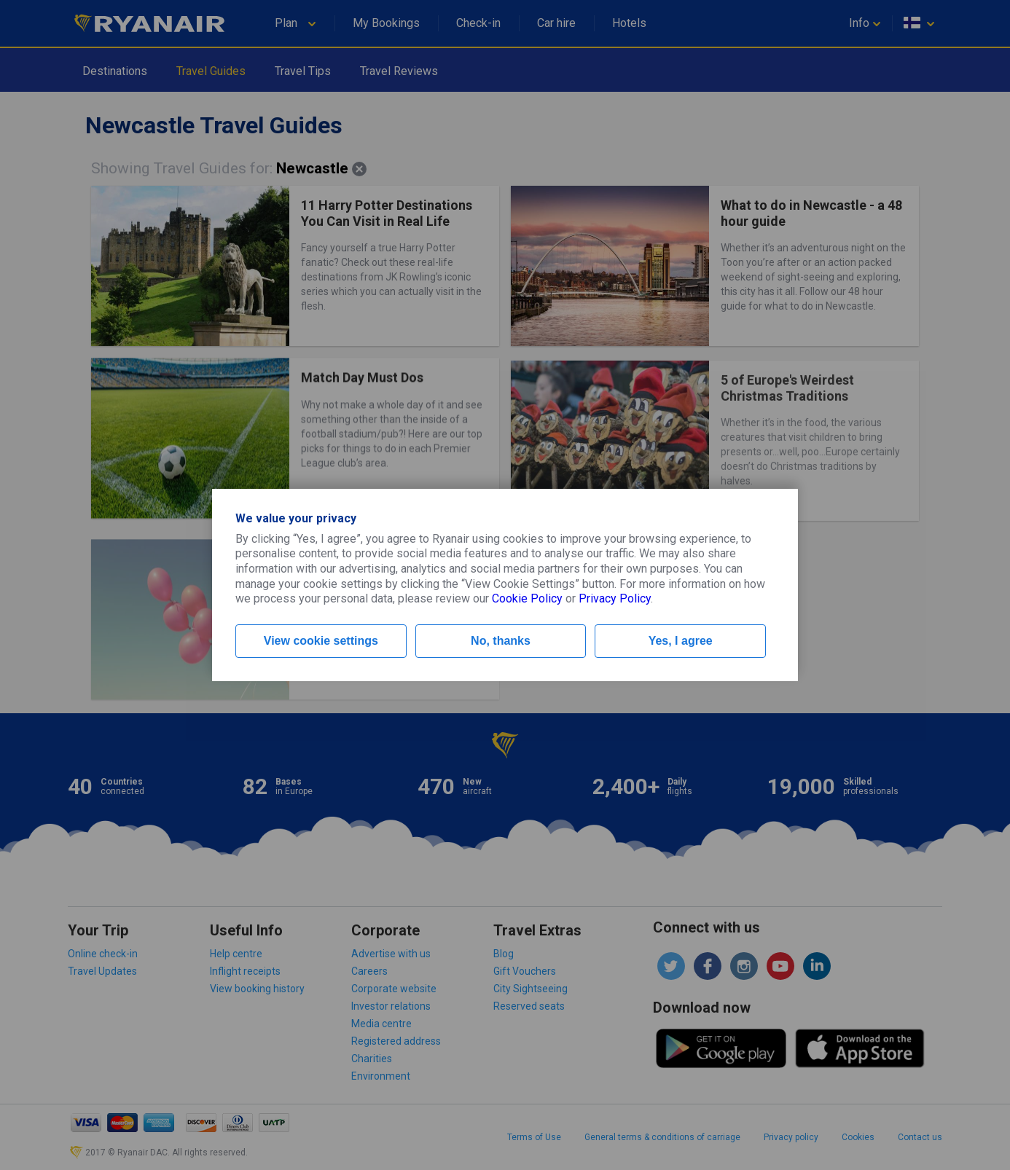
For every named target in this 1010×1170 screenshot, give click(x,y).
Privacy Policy (615, 598)
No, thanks (501, 641)
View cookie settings (321, 641)
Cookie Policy (527, 598)
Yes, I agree (681, 641)
